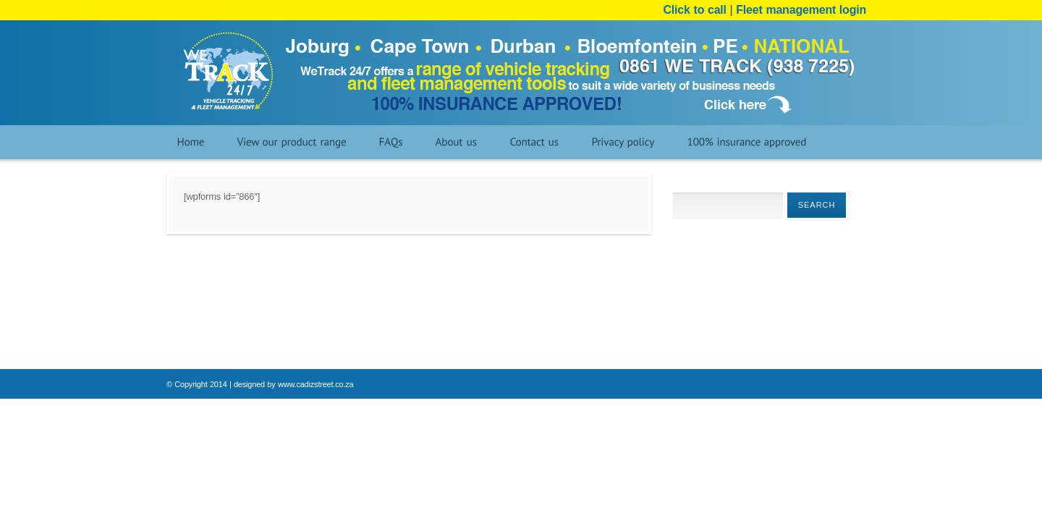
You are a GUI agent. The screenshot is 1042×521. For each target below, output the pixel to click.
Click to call (697, 10)
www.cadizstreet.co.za (316, 384)
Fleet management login (801, 10)
